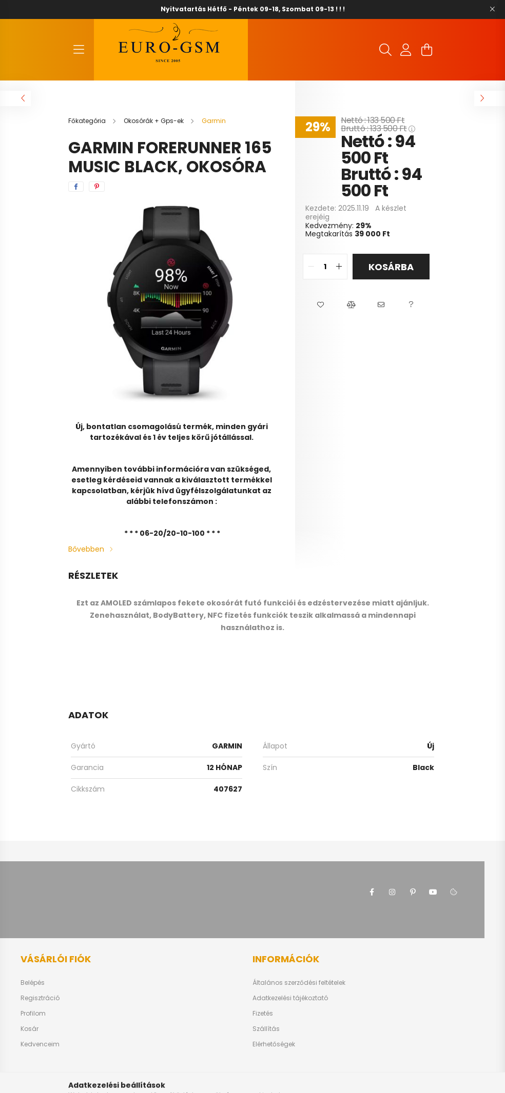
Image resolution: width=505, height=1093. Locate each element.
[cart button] (426, 49)
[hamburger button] (78, 49)
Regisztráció (40, 998)
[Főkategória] (87, 120)
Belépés (33, 982)
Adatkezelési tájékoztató (290, 998)
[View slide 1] (165, 391)
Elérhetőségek (273, 1044)
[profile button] (406, 49)
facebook (371, 892)
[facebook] (76, 186)
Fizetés (262, 1013)
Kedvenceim (40, 1044)
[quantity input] (325, 266)
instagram (392, 892)
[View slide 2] (177, 391)
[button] (320, 305)
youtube (433, 892)
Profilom (33, 1013)
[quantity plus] (339, 266)
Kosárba (391, 266)
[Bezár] (492, 9)
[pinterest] (97, 186)
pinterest (412, 892)
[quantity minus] (311, 266)
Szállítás (266, 1029)
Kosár (29, 1029)
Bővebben (86, 549)
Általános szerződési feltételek (298, 982)
